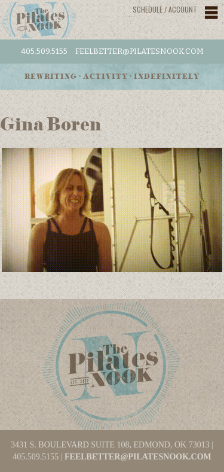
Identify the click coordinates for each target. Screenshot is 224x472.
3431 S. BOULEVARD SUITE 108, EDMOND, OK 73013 (110, 444)
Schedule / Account (165, 9)
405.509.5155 (44, 51)
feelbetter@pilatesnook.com (139, 51)
